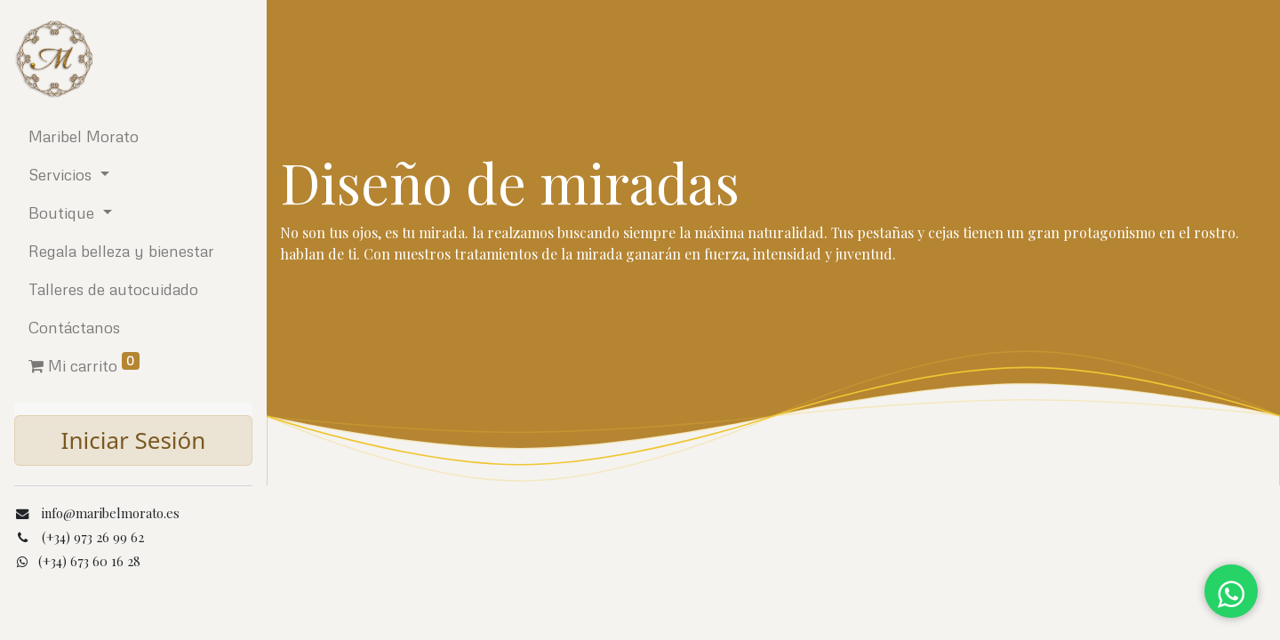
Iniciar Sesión (133, 440)
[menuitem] (133, 136)
